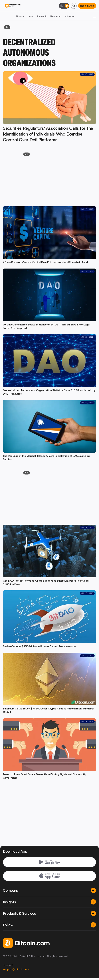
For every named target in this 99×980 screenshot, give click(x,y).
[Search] (74, 6)
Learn (30, 16)
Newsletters (55, 16)
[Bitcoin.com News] (13, 6)
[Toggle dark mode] (64, 6)
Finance (20, 16)
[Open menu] (94, 16)
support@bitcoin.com (16, 969)
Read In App (87, 5)
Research (42, 16)
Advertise (69, 16)
